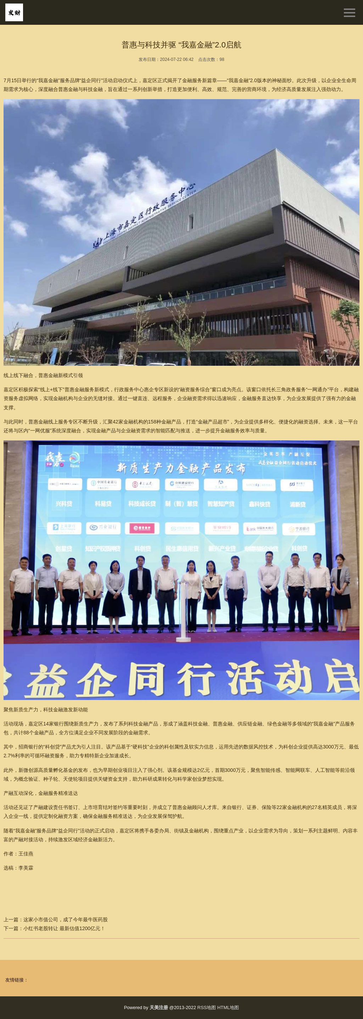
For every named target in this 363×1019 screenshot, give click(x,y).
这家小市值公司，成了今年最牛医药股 (65, 919)
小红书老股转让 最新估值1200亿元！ (64, 928)
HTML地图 (228, 1007)
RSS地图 (206, 1007)
